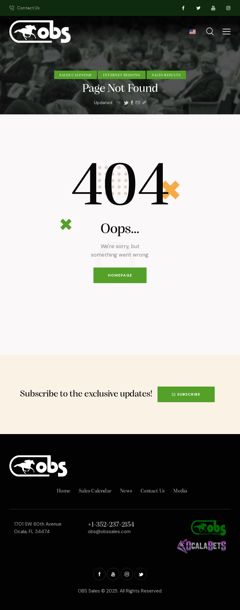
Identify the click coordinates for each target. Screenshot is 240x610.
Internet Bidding (121, 75)
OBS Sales (89, 591)
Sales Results (166, 75)
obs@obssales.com (109, 531)
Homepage (120, 275)
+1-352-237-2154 (111, 524)
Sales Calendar (75, 75)
